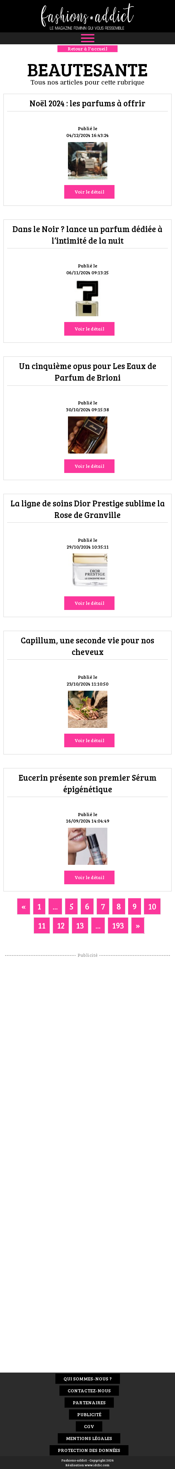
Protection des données (89, 1450)
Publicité (89, 1414)
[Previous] (23, 906)
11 (42, 925)
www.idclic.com (97, 1465)
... (55, 906)
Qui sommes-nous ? (88, 1378)
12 (61, 925)
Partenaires (89, 1402)
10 (152, 906)
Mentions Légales (89, 1438)
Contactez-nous (89, 1390)
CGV (89, 1426)
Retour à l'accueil (87, 48)
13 (80, 925)
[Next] (137, 925)
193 (118, 925)
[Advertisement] (87, 1061)
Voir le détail (89, 191)
